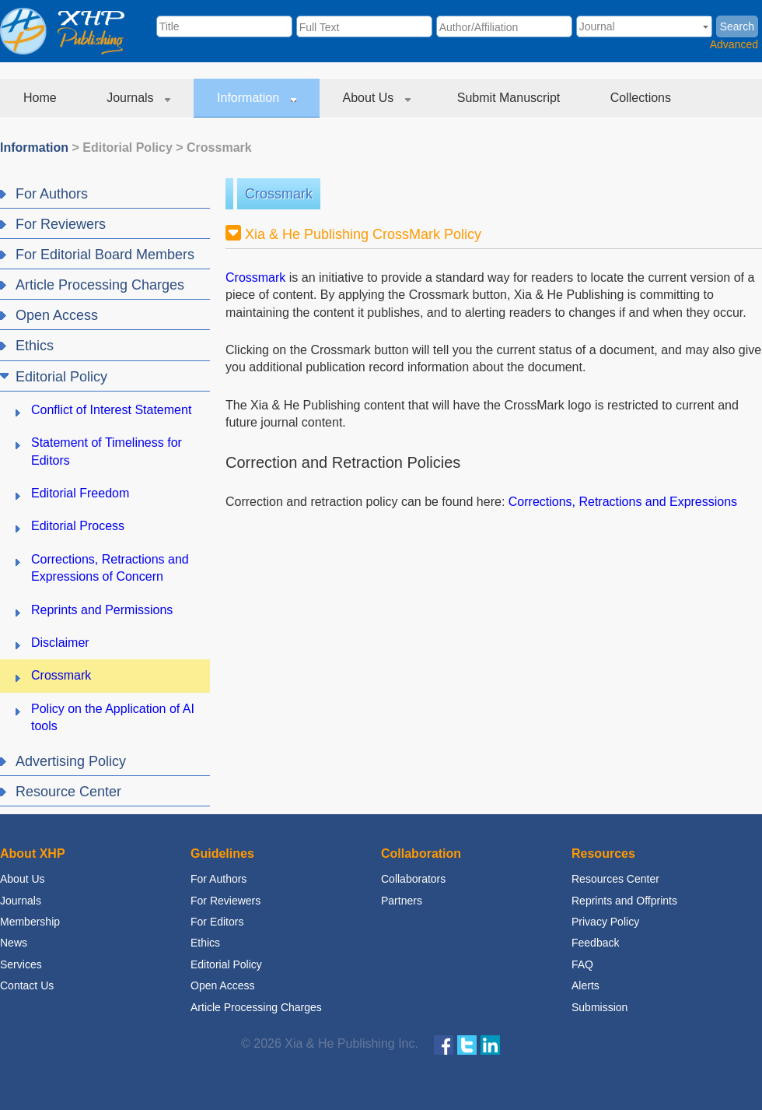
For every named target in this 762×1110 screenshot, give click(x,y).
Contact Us (27, 985)
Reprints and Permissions (102, 609)
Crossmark (219, 147)
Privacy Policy (605, 921)
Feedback (595, 942)
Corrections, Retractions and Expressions (623, 501)
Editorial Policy (127, 147)
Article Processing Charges (256, 1007)
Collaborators (413, 879)
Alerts (585, 985)
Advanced (734, 44)
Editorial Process (77, 525)
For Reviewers (225, 900)
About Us (377, 97)
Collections (642, 97)
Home (41, 97)
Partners (401, 900)
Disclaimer (60, 642)
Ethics (205, 942)
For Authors (218, 879)
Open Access (222, 985)
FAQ (582, 964)
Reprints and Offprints (624, 900)
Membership (30, 921)
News (13, 942)
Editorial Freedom (80, 493)
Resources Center (615, 879)
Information (256, 97)
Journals (138, 97)
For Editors (216, 921)
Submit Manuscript (510, 97)
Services (21, 964)
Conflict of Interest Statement (111, 409)
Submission (599, 1007)
